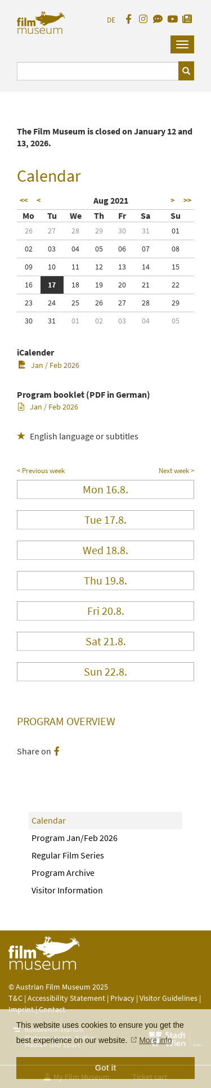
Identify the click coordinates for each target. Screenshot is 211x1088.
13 (122, 267)
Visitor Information (67, 890)
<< (24, 200)
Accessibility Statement (67, 998)
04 (75, 249)
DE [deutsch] (111, 20)
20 (122, 285)
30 (122, 231)
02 (29, 249)
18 (75, 285)
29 (99, 231)
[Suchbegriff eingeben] (98, 71)
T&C (15, 998)
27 (52, 231)
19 (99, 285)
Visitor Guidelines (169, 998)
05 (99, 249)
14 (146, 267)
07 (146, 249)
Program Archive (63, 872)
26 (29, 231)
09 (29, 267)
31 (146, 231)
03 (52, 249)
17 (52, 285)
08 (175, 249)
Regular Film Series (68, 855)
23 (29, 303)
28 (75, 231)
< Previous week (41, 470)
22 (175, 285)
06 (122, 249)
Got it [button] (105, 1067)
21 (146, 285)
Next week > (176, 470)
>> (187, 200)
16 (29, 285)
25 (75, 303)
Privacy (122, 998)
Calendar (49, 820)
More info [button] (155, 1040)
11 (75, 267)
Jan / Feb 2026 (48, 365)
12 (99, 267)
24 (52, 303)
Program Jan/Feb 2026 (75, 837)
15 (175, 267)
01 (175, 231)
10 (52, 267)
